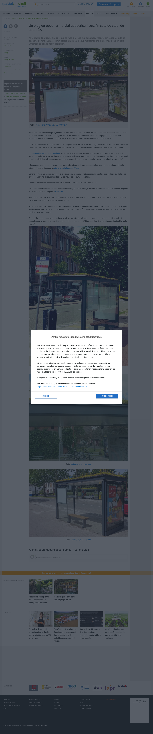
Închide (45, 396)
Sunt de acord (107, 396)
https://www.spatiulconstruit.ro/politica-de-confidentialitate (62, 387)
